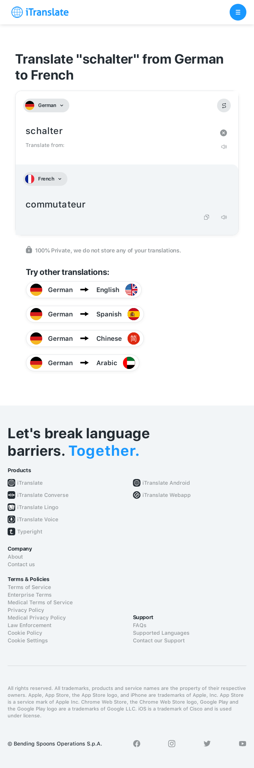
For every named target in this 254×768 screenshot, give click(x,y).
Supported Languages (161, 633)
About (15, 557)
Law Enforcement (29, 625)
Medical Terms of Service (40, 602)
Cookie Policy (25, 633)
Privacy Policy (26, 610)
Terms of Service (29, 587)
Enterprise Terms (30, 595)
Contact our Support (159, 640)
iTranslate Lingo (37, 507)
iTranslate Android (166, 483)
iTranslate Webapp (166, 495)
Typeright (29, 531)
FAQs (140, 625)
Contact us (21, 564)
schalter (119, 131)
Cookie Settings (28, 640)
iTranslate (30, 483)
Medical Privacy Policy (37, 618)
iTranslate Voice (37, 519)
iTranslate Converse (43, 495)
